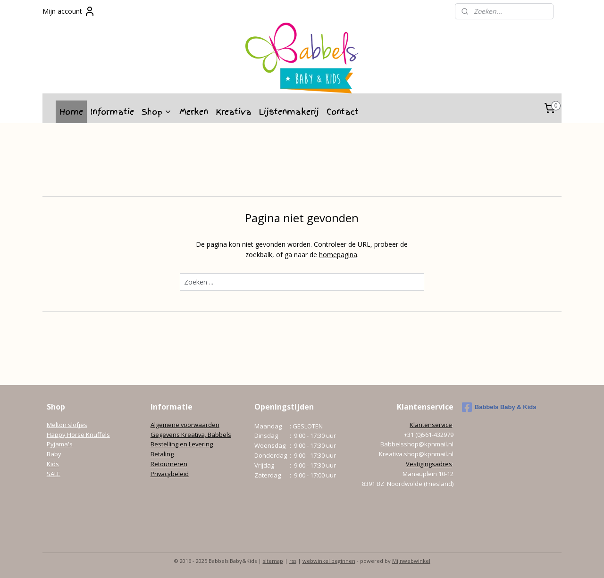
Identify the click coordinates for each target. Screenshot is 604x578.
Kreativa (234, 111)
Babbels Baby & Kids (499, 407)
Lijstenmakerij (289, 111)
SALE (53, 473)
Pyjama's (60, 444)
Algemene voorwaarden (185, 424)
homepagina (338, 254)
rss (292, 560)
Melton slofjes (67, 424)
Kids (53, 464)
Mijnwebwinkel (411, 560)
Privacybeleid (170, 473)
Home (71, 111)
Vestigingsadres (429, 464)
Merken (193, 111)
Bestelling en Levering (182, 444)
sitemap (273, 560)
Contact (343, 111)
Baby (54, 454)
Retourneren (169, 464)
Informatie (112, 111)
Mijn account (68, 11)
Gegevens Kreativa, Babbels (191, 434)
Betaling (162, 454)
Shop (157, 111)
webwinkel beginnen (328, 560)
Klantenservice (431, 424)
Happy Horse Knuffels (78, 434)
